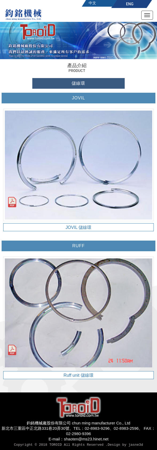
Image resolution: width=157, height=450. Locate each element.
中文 (92, 3)
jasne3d (135, 445)
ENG (130, 4)
